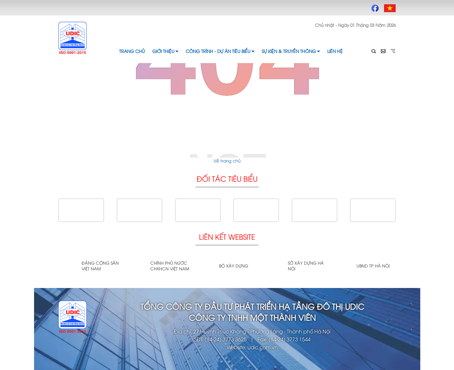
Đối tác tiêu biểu (227, 178)
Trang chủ (132, 51)
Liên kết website (227, 236)
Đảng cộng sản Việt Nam (100, 265)
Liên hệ (335, 51)
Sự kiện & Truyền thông (291, 51)
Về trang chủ (227, 160)
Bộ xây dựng (233, 265)
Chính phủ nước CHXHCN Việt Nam (169, 265)
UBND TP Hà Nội (373, 265)
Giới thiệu (165, 51)
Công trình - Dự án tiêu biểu (220, 51)
